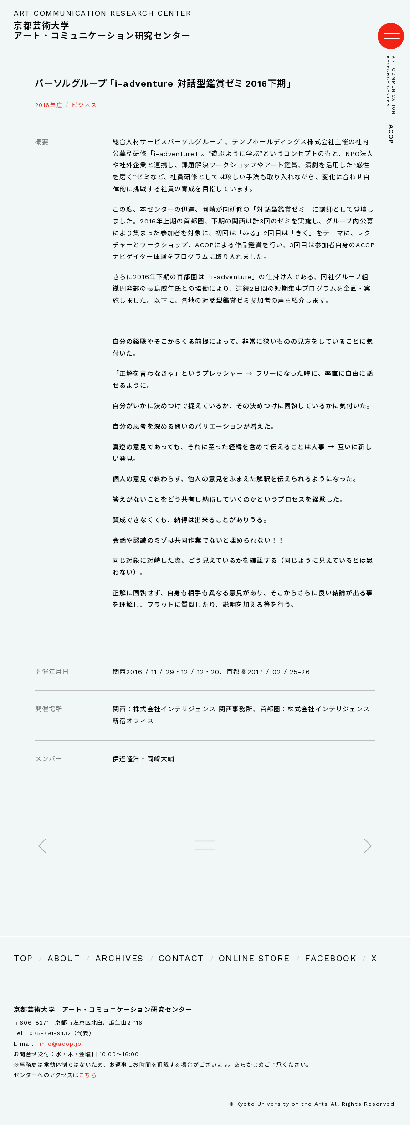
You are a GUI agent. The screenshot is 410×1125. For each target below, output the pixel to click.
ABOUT (55, 947)
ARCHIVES (99, 947)
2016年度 (49, 96)
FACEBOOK (267, 947)
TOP (21, 947)
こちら (88, 1062)
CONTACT (149, 947)
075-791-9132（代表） (62, 1020)
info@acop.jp (61, 1030)
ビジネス (84, 96)
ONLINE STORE (207, 947)
